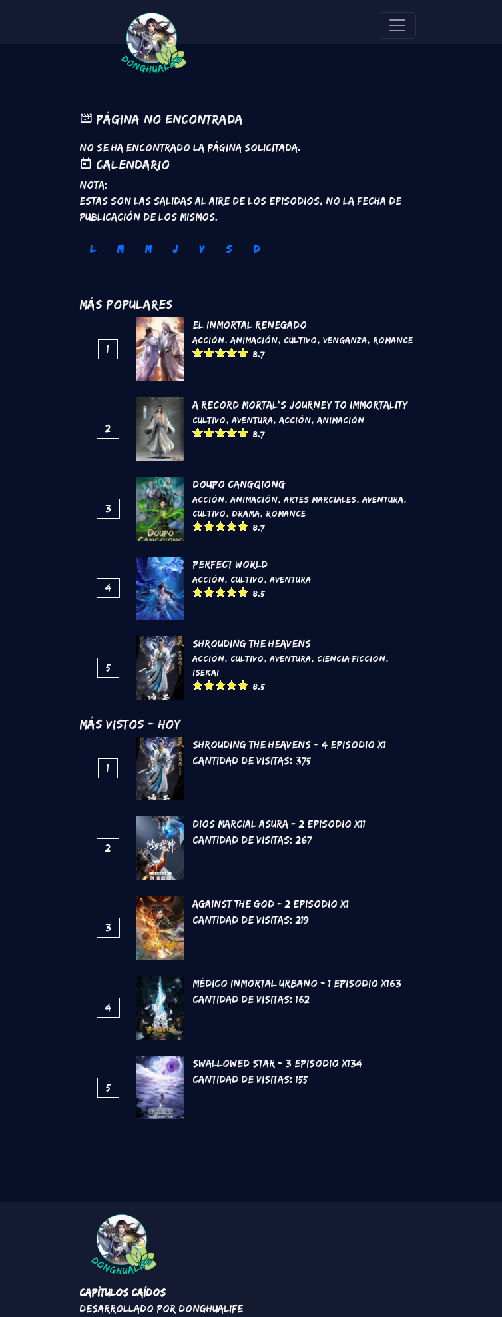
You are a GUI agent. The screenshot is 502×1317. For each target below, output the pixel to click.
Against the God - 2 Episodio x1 (270, 904)
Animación (254, 340)
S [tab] (229, 249)
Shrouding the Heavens (251, 643)
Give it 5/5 (243, 352)
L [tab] (92, 249)
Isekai (205, 672)
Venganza (345, 340)
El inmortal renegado (249, 325)
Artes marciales (320, 499)
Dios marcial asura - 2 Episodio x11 (279, 824)
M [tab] (120, 249)
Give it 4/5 (232, 352)
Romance (393, 340)
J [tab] (175, 249)
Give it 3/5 (220, 352)
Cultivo (300, 340)
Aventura (252, 420)
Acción (208, 340)
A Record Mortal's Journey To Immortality (300, 405)
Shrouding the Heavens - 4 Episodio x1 (289, 744)
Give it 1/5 (198, 352)
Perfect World (230, 564)
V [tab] (201, 249)
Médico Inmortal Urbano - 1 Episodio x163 (296, 983)
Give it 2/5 (209, 352)
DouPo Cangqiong (238, 484)
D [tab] (256, 249)
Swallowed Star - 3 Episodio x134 (277, 1063)
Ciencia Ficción (351, 658)
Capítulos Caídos (122, 1292)
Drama (246, 513)
